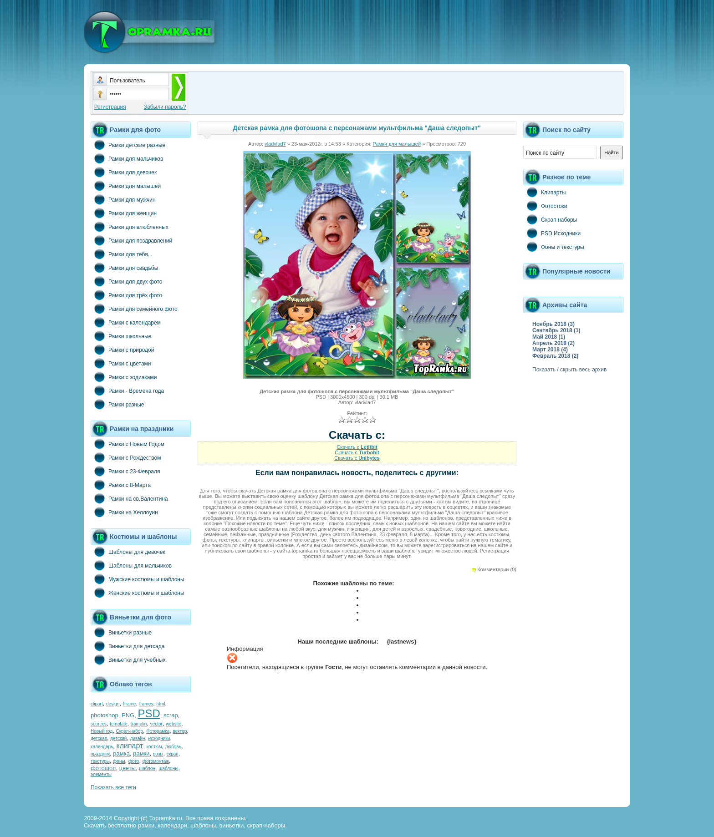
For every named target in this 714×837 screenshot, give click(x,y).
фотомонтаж (156, 761)
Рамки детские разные (128, 145)
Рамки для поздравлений (131, 240)
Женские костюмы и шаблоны (137, 592)
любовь (173, 746)
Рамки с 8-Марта (121, 485)
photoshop (104, 715)
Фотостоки (545, 206)
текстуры (100, 761)
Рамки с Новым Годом (127, 444)
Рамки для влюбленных (129, 226)
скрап (172, 753)
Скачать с (357, 447)
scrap (170, 715)
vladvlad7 (275, 144)
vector (156, 723)
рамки (141, 753)
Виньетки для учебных (128, 659)
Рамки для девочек (124, 172)
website (173, 723)
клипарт (129, 746)
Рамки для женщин (124, 213)
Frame (129, 703)
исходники (159, 738)
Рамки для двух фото (126, 281)
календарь (102, 746)
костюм (154, 746)
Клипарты (544, 192)
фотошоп (103, 768)
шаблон (147, 768)
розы (158, 753)
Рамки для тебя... (122, 254)
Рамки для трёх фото (126, 295)
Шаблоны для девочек (128, 551)
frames (146, 703)
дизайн (137, 738)
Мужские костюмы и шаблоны (137, 579)
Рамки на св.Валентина (129, 498)
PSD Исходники (552, 233)
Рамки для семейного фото (134, 308)
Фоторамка (157, 731)
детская (99, 738)
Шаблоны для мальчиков (131, 565)
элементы (101, 774)
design (112, 703)
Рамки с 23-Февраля (125, 471)
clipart (97, 703)
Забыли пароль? (165, 107)
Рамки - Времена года (127, 390)
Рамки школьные (121, 336)
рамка (121, 753)
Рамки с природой (122, 349)
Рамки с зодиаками (124, 377)
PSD (149, 713)
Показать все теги (113, 787)
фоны (119, 761)
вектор (180, 731)
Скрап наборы (550, 219)
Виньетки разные (121, 632)
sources (99, 723)
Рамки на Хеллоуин (124, 512)
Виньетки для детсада (127, 646)
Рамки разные (117, 404)
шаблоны (168, 768)
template (118, 723)
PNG (128, 715)
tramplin (139, 723)
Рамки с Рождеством (126, 457)
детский (118, 738)
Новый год (101, 731)
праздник (100, 753)
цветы (127, 768)
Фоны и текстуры (553, 247)
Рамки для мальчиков (127, 158)
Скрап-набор (129, 731)
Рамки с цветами (121, 363)
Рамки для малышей (126, 186)
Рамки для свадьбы (124, 267)
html (161, 703)
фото (133, 761)
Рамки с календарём (126, 322)
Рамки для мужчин (123, 199)
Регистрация (110, 107)
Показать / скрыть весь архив (569, 369)
